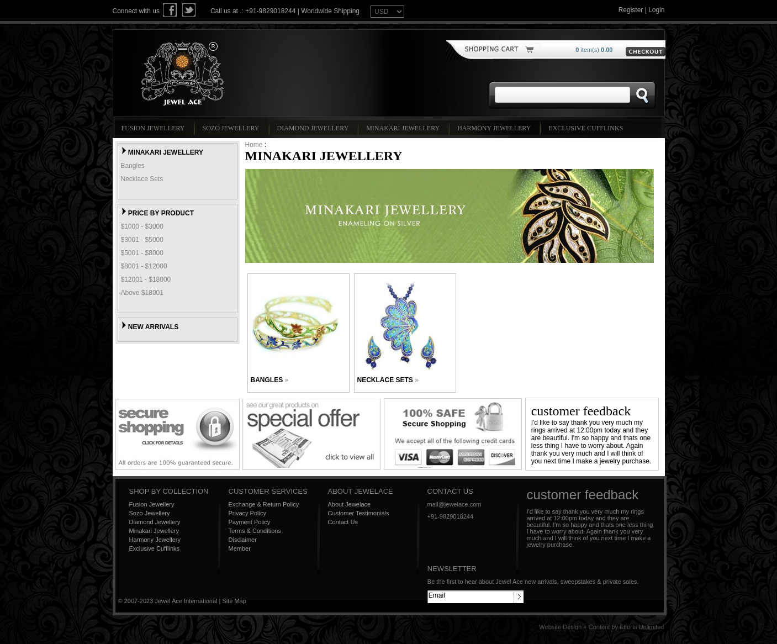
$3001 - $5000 (142, 240)
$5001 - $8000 (142, 253)
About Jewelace (349, 504)
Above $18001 (142, 293)
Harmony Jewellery (495, 128)
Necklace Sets (142, 179)
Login (656, 10)
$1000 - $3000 (142, 226)
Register (631, 10)
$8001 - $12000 (144, 266)
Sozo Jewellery (233, 128)
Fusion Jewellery (154, 128)
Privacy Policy (247, 513)
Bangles (133, 166)
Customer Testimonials (358, 513)
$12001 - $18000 (146, 279)
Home (254, 145)
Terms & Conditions (255, 530)
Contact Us (343, 522)
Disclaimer (243, 539)
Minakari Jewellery (404, 128)
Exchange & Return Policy (264, 504)
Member (240, 548)
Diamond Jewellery (314, 128)
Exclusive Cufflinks (587, 128)
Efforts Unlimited (642, 627)
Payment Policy (250, 522)
